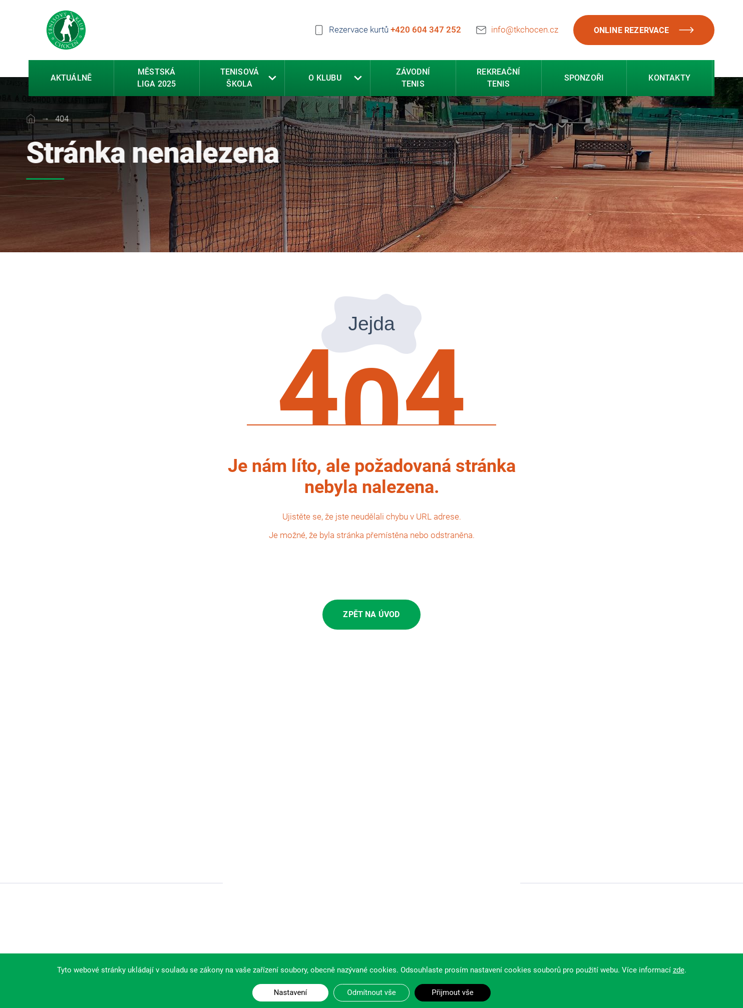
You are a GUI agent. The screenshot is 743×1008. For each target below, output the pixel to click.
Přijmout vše (452, 992)
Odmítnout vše (371, 992)
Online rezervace (644, 30)
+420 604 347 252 (426, 30)
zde (678, 969)
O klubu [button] (324, 78)
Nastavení (290, 992)
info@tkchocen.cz (524, 30)
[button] (272, 79)
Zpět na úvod (371, 614)
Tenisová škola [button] (239, 78)
